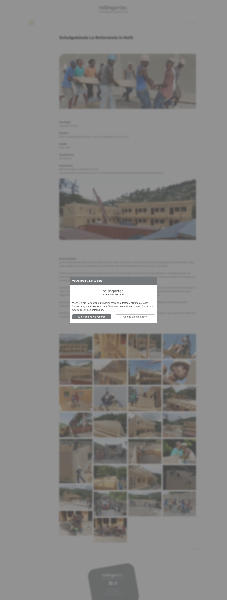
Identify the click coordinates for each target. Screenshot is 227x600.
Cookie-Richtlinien (81, 310)
